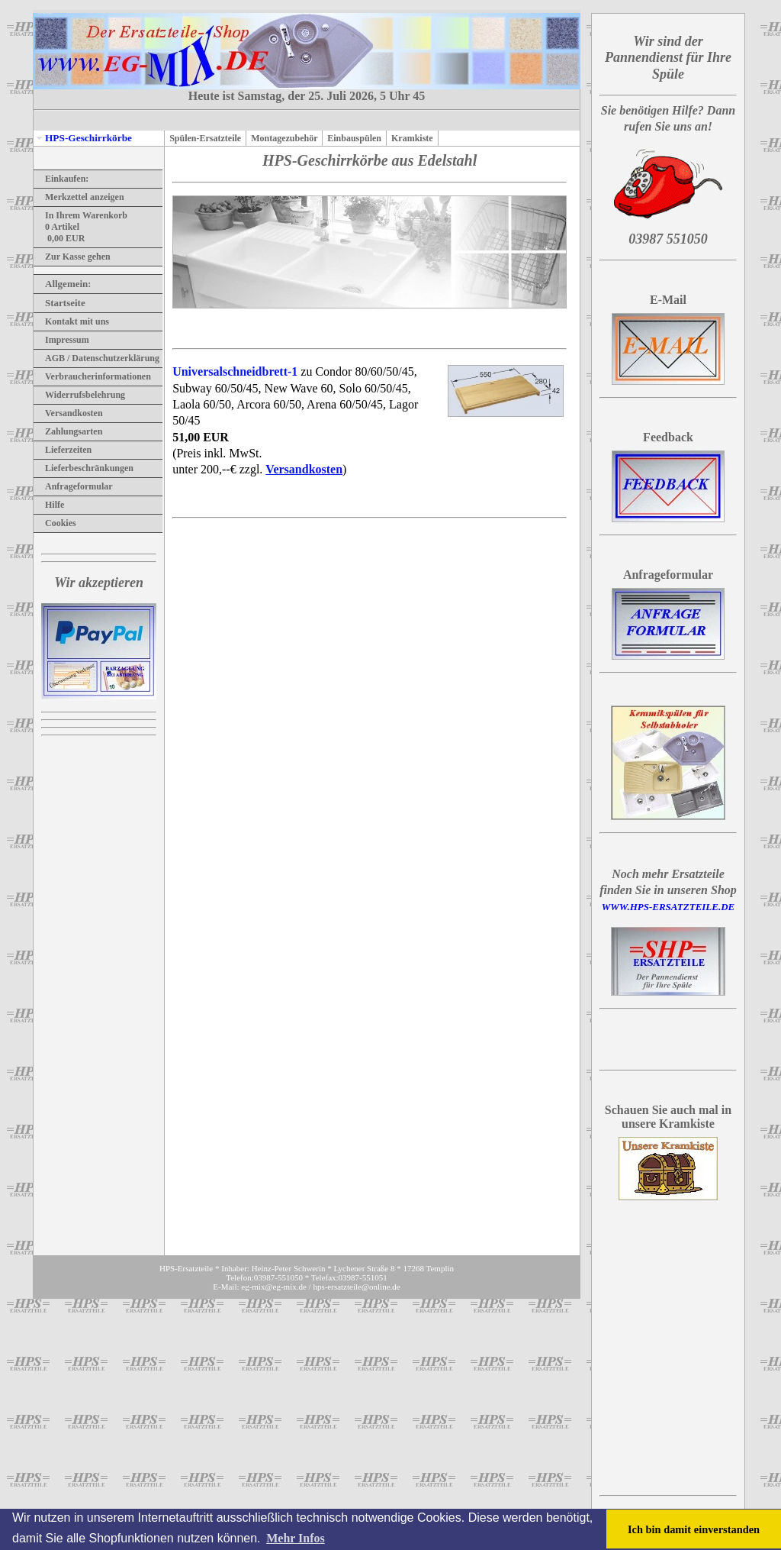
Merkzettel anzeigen (79, 197)
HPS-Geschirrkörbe (83, 138)
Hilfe (49, 504)
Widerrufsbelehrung (79, 394)
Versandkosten (68, 413)
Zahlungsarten (68, 431)
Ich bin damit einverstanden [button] (694, 1529)
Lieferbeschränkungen (83, 468)
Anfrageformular (73, 486)
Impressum (61, 339)
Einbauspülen (354, 138)
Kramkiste (412, 138)
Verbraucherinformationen (92, 376)
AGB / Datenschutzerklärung (96, 358)
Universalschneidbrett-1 (234, 371)
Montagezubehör (284, 138)
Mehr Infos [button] (295, 1538)
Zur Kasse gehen (72, 256)
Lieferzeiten (63, 449)
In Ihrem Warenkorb (80, 215)
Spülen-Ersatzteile (205, 138)
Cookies (55, 523)
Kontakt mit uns (71, 321)
